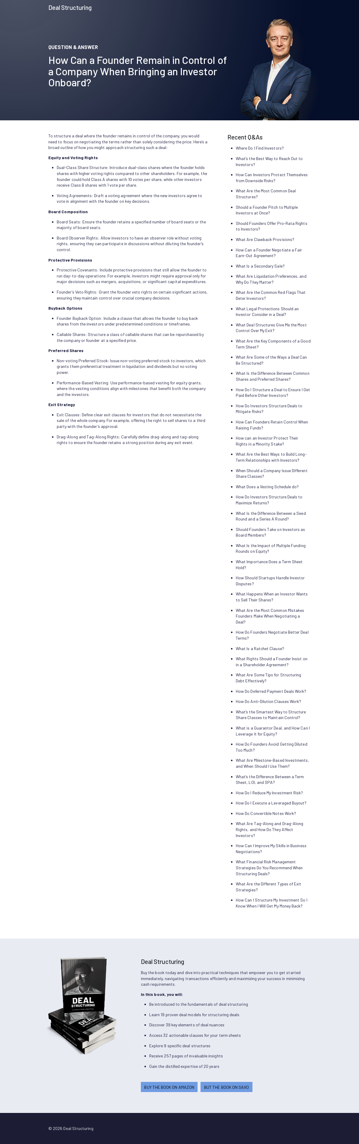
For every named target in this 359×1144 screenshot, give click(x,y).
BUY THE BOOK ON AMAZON (169, 1087)
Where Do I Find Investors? (260, 148)
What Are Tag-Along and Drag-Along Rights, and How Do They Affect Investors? (269, 829)
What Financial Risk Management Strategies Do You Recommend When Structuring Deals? (269, 867)
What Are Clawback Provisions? (265, 239)
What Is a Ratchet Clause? (260, 648)
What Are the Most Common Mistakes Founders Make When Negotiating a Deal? (270, 616)
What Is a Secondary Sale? (260, 265)
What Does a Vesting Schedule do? (267, 486)
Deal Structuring (70, 7)
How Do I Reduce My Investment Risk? (269, 792)
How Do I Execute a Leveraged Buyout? (271, 802)
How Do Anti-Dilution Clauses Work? (268, 701)
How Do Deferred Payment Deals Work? (271, 691)
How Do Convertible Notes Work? (266, 813)
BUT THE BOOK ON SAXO (226, 1087)
